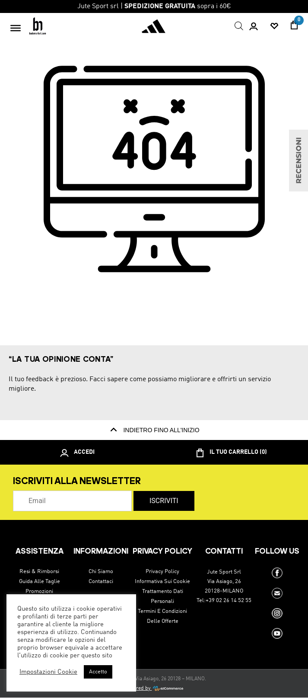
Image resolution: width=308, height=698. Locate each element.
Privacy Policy (162, 571)
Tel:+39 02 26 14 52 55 (224, 600)
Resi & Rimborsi (39, 571)
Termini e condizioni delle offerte (162, 616)
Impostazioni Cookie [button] (48, 672)
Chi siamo (101, 571)
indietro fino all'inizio (153, 430)
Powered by (154, 688)
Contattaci (101, 581)
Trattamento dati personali (162, 596)
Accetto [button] (98, 672)
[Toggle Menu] (15, 28)
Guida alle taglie (39, 581)
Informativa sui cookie (162, 581)
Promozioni (39, 591)
